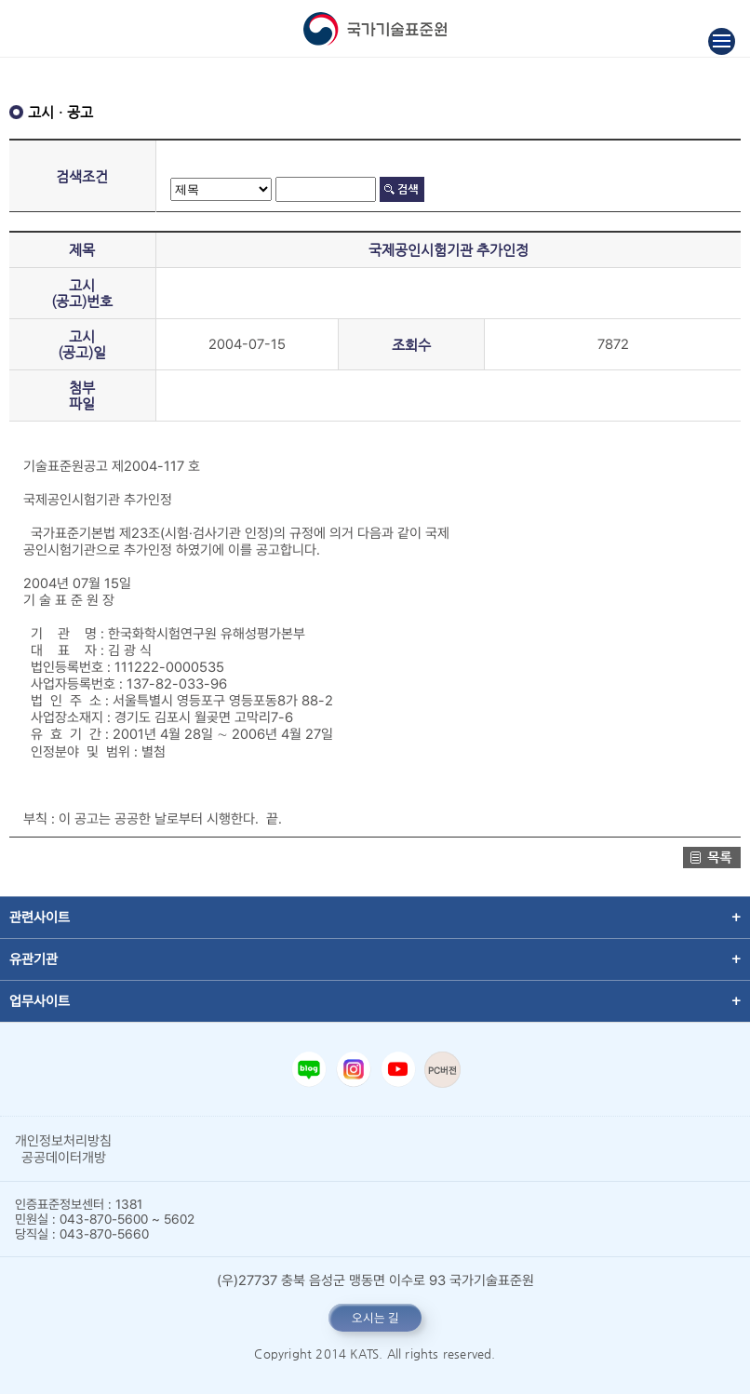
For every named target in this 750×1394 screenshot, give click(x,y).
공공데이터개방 (63, 1157)
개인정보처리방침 (63, 1141)
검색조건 (82, 176)
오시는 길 (375, 1317)
